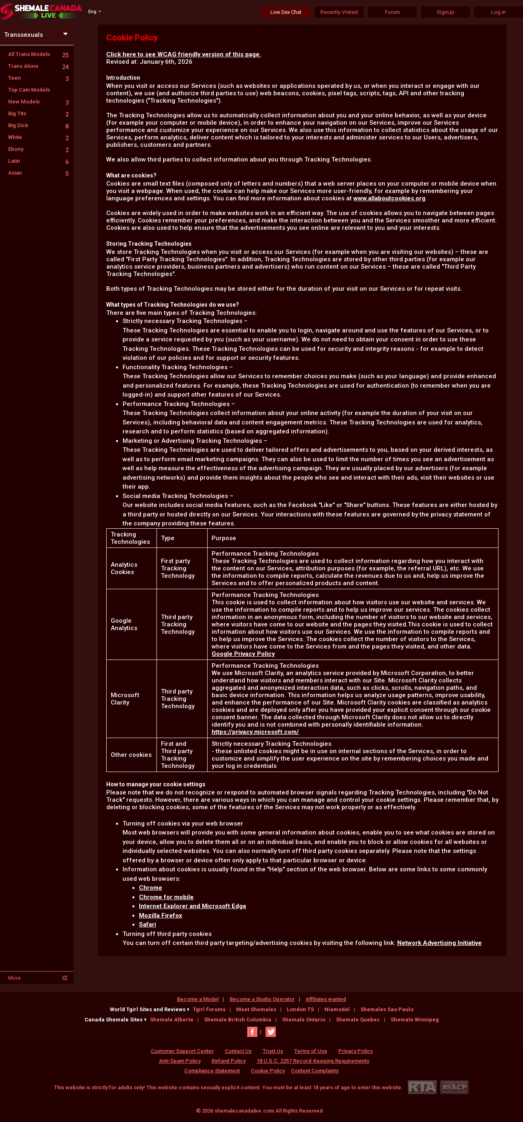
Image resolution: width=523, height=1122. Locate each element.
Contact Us (238, 1051)
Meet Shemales (256, 1009)
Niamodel (337, 1009)
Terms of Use (310, 1051)
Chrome (150, 887)
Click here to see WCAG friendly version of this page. (183, 54)
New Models (38, 102)
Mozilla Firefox (160, 915)
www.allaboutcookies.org (389, 198)
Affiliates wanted (326, 999)
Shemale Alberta (171, 1020)
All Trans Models (38, 54)
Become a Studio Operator (262, 999)
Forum (392, 12)
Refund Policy (229, 1061)
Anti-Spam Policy (180, 1061)
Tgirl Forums (209, 1009)
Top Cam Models (29, 90)
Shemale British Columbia (237, 1020)
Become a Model (198, 999)
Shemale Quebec (358, 1020)
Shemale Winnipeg (415, 1020)
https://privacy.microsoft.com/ (255, 732)
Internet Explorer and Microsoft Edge (192, 906)
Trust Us (273, 1051)
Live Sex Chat (286, 12)
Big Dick (38, 125)
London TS (300, 1009)
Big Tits (38, 113)
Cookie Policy (268, 1071)
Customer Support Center (182, 1051)
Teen (38, 78)
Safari (147, 924)
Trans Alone (38, 66)
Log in (498, 12)
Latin (38, 161)
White (38, 137)
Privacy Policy (355, 1051)
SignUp (445, 12)
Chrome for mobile (166, 897)
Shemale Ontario (303, 1020)
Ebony (38, 149)
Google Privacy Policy (243, 653)
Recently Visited (339, 12)
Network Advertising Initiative (439, 943)
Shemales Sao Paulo (386, 1009)
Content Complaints (315, 1071)
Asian (38, 173)
